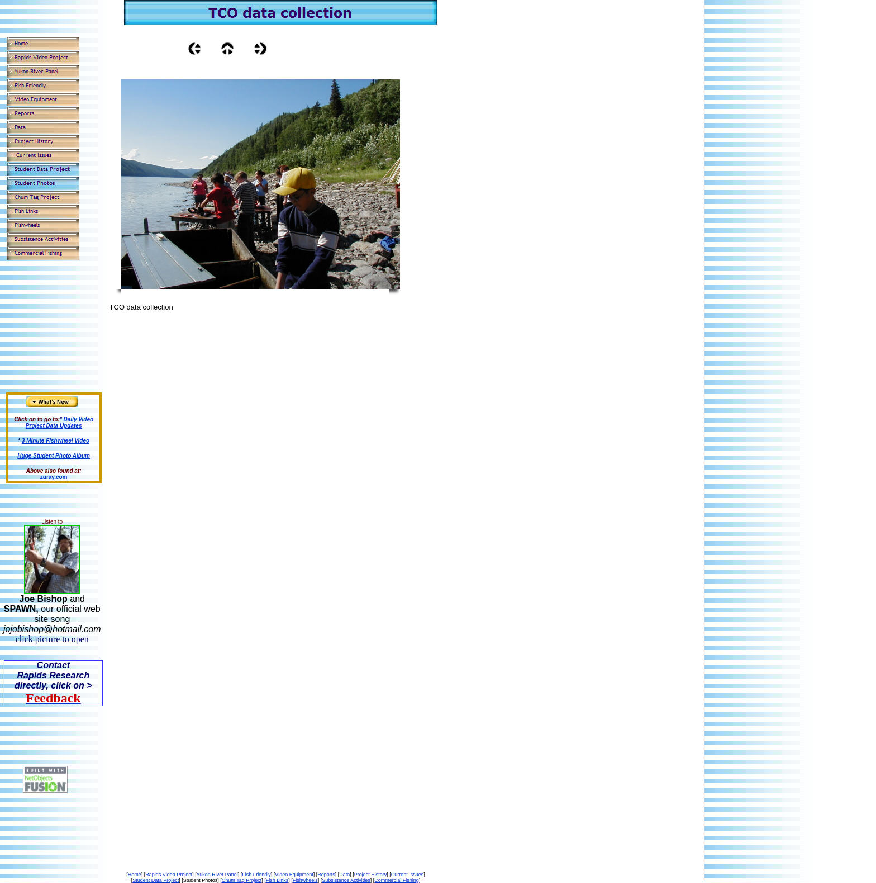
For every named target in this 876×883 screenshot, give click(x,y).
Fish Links (277, 880)
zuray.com (54, 477)
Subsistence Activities (346, 880)
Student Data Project (155, 880)
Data (344, 874)
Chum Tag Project (241, 880)
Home (134, 874)
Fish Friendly (256, 874)
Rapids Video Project (168, 874)
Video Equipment (294, 874)
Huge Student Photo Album (53, 456)
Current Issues (407, 874)
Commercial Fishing (396, 880)
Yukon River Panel (217, 874)
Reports (326, 874)
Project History (370, 874)
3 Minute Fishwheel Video (55, 441)
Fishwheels (305, 880)
